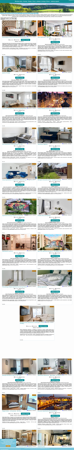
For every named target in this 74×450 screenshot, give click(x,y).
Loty (19, 13)
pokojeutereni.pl (71, 0)
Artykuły (36, 13)
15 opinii (60, 224)
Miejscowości (14, 13)
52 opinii (29, 117)
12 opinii (27, 224)
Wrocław (34, 21)
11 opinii (23, 81)
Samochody (25, 13)
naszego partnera (25, 50)
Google (2, 440)
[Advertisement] (37, 350)
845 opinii (62, 419)
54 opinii (62, 81)
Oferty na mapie (9, 13)
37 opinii (62, 117)
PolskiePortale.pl (6, 449)
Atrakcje (30, 13)
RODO (10, 444)
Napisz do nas (48, 448)
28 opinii (29, 295)
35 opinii (63, 188)
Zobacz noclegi (25, 41)
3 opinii (31, 188)
